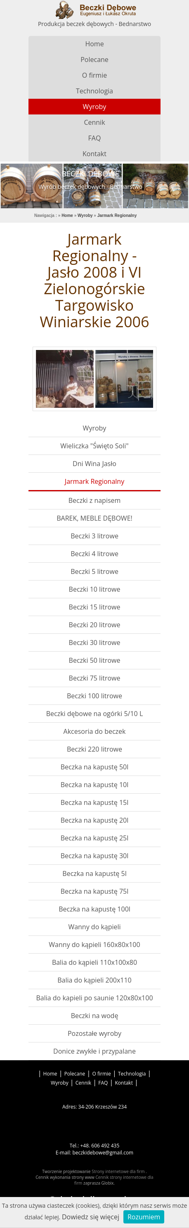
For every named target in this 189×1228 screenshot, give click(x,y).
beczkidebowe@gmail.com (102, 1152)
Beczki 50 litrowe (94, 660)
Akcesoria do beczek (95, 731)
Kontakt (94, 153)
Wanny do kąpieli (94, 926)
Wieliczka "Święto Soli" (94, 445)
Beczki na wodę (94, 1015)
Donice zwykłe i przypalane (94, 1051)
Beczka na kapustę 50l (95, 766)
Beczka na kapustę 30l (95, 855)
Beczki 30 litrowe (94, 642)
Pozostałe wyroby (94, 1033)
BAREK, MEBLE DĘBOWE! (94, 518)
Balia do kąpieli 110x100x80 (94, 962)
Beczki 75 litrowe (94, 678)
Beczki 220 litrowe (94, 749)
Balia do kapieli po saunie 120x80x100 (94, 997)
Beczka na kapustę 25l (95, 837)
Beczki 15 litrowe (94, 607)
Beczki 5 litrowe (94, 571)
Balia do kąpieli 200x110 (94, 980)
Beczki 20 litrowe (94, 624)
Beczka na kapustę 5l (94, 873)
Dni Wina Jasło (94, 463)
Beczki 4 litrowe (94, 553)
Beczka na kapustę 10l (95, 784)
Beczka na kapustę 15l (95, 802)
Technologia (94, 90)
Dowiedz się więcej (90, 1216)
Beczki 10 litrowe (94, 589)
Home (94, 43)
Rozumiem (144, 1216)
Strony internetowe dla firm (119, 1171)
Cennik (94, 122)
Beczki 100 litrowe (94, 695)
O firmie (94, 75)
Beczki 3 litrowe (94, 535)
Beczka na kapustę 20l (95, 820)
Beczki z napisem (95, 500)
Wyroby (94, 106)
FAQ (94, 138)
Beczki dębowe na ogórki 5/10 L (94, 713)
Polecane (94, 59)
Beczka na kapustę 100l (94, 909)
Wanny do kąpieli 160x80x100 (94, 944)
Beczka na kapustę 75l (95, 891)
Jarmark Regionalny (94, 481)
